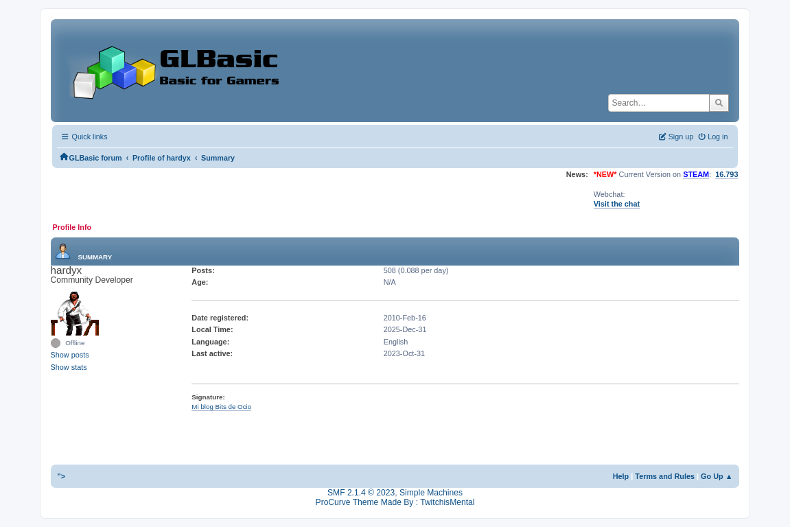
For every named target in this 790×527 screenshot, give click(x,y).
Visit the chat (617, 204)
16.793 (726, 174)
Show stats (69, 367)
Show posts (70, 355)
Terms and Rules (665, 476)
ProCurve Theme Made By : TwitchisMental (395, 502)
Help (621, 476)
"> (62, 476)
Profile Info (72, 227)
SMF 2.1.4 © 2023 (361, 492)
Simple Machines (431, 492)
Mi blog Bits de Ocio (221, 406)
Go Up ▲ (716, 476)
